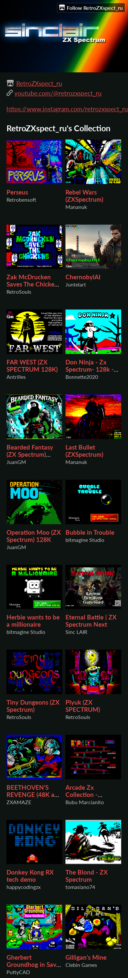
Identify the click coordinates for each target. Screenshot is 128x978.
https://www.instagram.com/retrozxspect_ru (67, 109)
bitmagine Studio (84, 540)
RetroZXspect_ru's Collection (58, 128)
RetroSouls (19, 291)
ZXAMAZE (19, 802)
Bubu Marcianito (84, 802)
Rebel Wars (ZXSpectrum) (84, 196)
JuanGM (16, 462)
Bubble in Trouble (89, 532)
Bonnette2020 (81, 377)
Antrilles (16, 377)
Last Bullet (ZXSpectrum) (84, 451)
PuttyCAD (18, 972)
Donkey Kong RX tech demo (30, 876)
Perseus (17, 192)
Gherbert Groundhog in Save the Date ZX (33, 964)
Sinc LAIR (76, 632)
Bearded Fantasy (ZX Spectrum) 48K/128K (30, 454)
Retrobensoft (21, 199)
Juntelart (75, 284)
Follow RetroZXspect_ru (91, 7)
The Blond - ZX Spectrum (86, 876)
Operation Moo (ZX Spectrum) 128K (34, 536)
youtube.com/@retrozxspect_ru (58, 93)
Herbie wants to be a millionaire (33, 621)
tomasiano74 (80, 887)
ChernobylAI (83, 277)
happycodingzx (24, 887)
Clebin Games (81, 965)
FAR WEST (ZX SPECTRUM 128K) (32, 366)
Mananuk (76, 207)
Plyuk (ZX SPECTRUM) (82, 706)
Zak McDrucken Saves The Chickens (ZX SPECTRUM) (34, 284)
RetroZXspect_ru (39, 83)
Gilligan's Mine (86, 957)
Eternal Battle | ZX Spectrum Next (91, 621)
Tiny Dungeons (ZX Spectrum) (33, 706)
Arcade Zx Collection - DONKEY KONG (88, 794)
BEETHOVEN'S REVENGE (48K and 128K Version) (34, 794)
